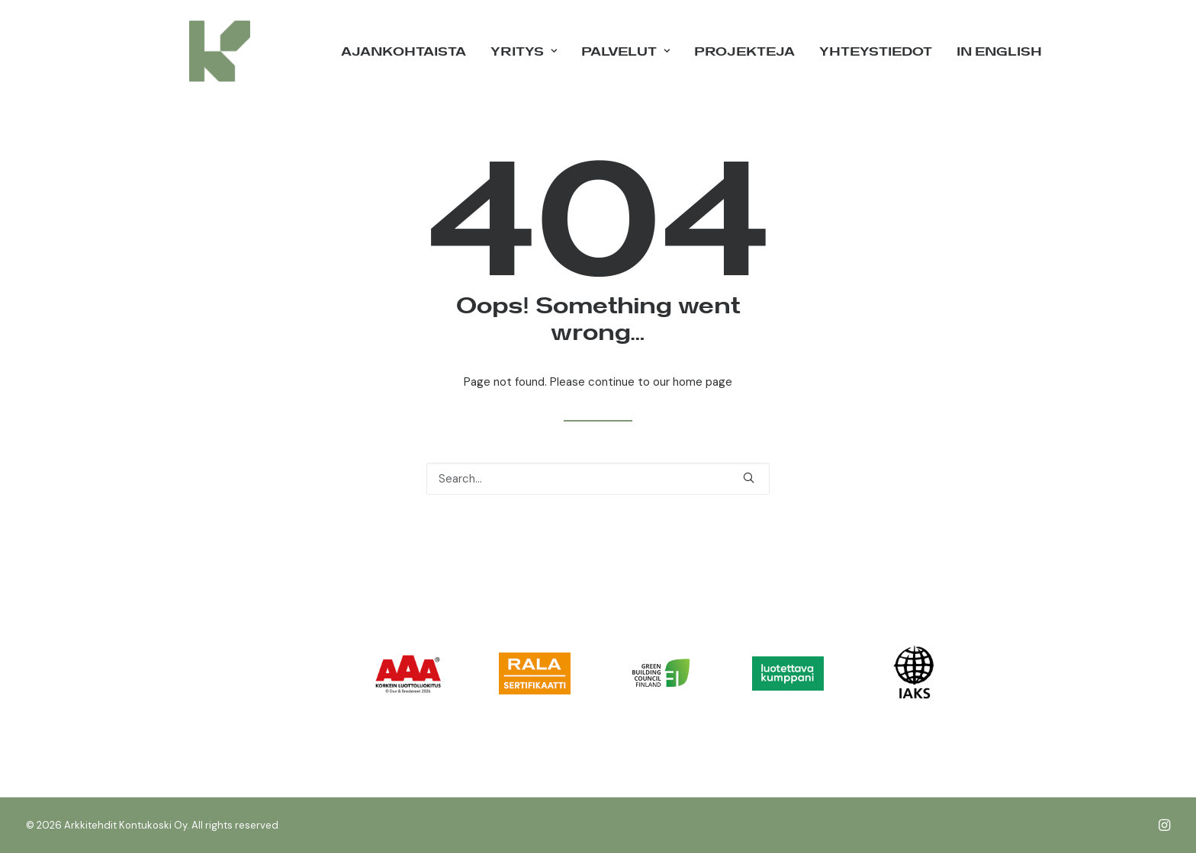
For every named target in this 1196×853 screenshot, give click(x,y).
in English (999, 50)
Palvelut (625, 50)
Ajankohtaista (403, 50)
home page (702, 382)
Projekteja (744, 50)
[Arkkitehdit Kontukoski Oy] (198, 51)
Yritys (523, 50)
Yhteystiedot (875, 50)
